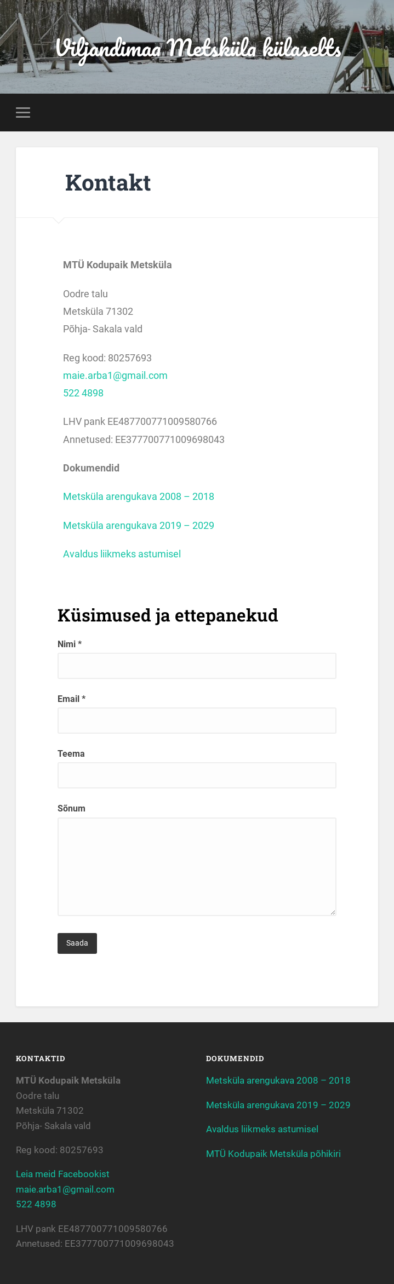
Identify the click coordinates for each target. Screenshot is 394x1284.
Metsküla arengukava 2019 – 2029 (138, 525)
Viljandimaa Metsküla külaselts (197, 46)
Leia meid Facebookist (63, 1173)
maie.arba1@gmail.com (115, 375)
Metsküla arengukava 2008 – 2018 (138, 496)
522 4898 (83, 393)
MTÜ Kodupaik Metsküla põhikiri (273, 1153)
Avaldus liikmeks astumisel (122, 554)
